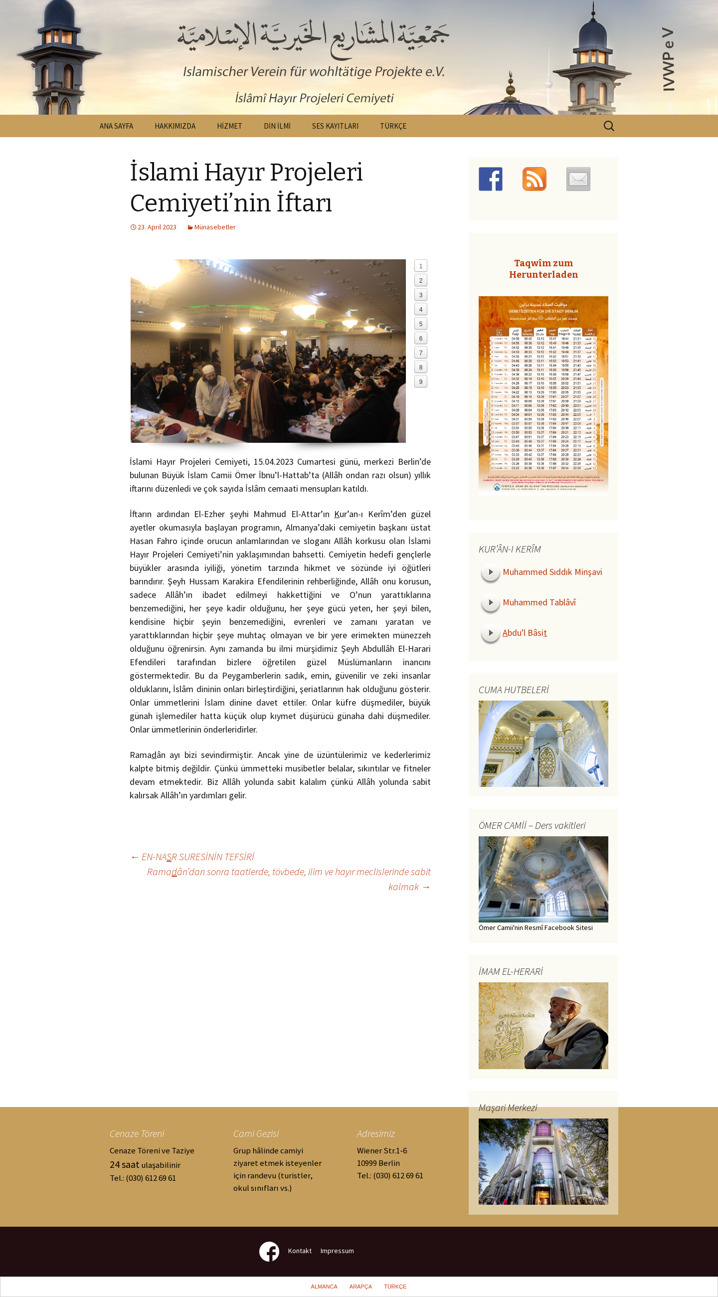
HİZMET (229, 126)
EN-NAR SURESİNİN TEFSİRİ (192, 856)
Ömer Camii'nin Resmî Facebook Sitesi (536, 927)
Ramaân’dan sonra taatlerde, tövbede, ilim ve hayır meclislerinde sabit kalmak (289, 879)
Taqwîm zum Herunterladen (543, 269)
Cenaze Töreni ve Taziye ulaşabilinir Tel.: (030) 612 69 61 (152, 1164)
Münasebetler (215, 226)
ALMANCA (324, 1287)
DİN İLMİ (277, 126)
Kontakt (300, 1250)
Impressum (337, 1250)
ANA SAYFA (116, 126)
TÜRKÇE (393, 126)
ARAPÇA (361, 1287)
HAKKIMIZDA (175, 126)
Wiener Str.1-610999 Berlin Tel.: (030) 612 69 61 (390, 1163)
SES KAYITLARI (335, 126)
